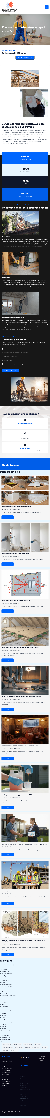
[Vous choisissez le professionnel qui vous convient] (17, 364)
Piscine (3, 1019)
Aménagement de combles (8, 968)
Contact (43, 1058)
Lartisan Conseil (17, 1046)
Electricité (4, 995)
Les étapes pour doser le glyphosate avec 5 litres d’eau (21, 795)
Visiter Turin (5, 1052)
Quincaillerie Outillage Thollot (32, 1049)
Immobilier (4, 999)
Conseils (3, 984)
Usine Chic (44, 1049)
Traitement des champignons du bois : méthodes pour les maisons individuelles (24, 942)
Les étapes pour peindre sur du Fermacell (16, 553)
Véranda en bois (5, 1041)
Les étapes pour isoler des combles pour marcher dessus (21, 647)
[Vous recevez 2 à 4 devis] (9, 356)
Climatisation (5, 982)
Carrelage (4, 977)
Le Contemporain (28, 1046)
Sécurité (3, 1028)
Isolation (3, 1004)
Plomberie (4, 1021)
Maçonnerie (4, 1008)
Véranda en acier (5, 1039)
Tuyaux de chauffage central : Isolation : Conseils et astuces (22, 696)
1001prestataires (7, 1046)
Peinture (3, 1017)
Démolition (4, 990)
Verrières (3, 1043)
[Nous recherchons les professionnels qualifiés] (15, 353)
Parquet (3, 1015)
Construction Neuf (6, 986)
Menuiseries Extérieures (8, 1012)
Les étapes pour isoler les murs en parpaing (16, 600)
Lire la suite (7, 517)
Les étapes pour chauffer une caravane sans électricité (21, 746)
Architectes (4, 971)
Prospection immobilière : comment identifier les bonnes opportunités (21, 845)
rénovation (4, 1026)
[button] (25, 58)
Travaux (3, 1034)
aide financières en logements (9, 966)
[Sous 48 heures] (7, 360)
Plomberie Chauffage (7, 1023)
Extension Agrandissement (8, 997)
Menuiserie (4, 1010)
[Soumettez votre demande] (10, 349)
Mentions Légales (41, 1061)
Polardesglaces (19, 1049)
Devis (2, 993)
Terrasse (3, 1030)
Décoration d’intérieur (7, 988)
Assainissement (5, 973)
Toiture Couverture (6, 1032)
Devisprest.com (24, 1072)
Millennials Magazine (8, 1049)
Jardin (3, 1006)
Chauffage (4, 979)
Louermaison (38, 1046)
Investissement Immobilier (8, 1001)
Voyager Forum (14, 1052)
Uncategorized (5, 1037)
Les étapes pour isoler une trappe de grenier (17, 506)
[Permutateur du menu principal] (47, 7)
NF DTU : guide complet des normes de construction (19, 892)
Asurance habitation (6, 975)
